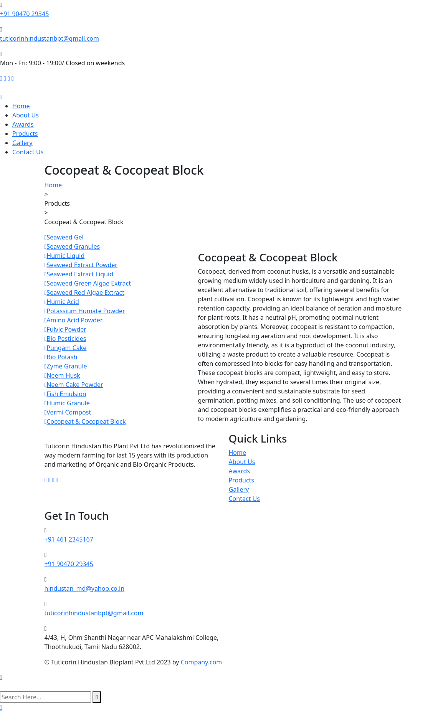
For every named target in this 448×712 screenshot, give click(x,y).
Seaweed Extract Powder (81, 265)
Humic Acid (62, 301)
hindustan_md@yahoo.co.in (85, 588)
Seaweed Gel (64, 237)
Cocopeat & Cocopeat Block (85, 421)
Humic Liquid (65, 255)
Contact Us (27, 152)
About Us (25, 115)
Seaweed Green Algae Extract (88, 283)
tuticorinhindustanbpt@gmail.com (49, 38)
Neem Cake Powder (74, 384)
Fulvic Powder (65, 329)
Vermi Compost (68, 412)
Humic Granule (67, 403)
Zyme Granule (66, 366)
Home (21, 106)
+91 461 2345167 (69, 539)
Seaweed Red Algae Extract (84, 292)
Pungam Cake (66, 348)
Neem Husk (62, 375)
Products (25, 133)
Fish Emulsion (65, 394)
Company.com (201, 662)
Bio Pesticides (65, 338)
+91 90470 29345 (24, 14)
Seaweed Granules (72, 246)
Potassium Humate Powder (85, 311)
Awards (23, 124)
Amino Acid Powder (74, 320)
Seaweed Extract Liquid (79, 274)
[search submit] (97, 697)
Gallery (22, 143)
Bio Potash (61, 357)
